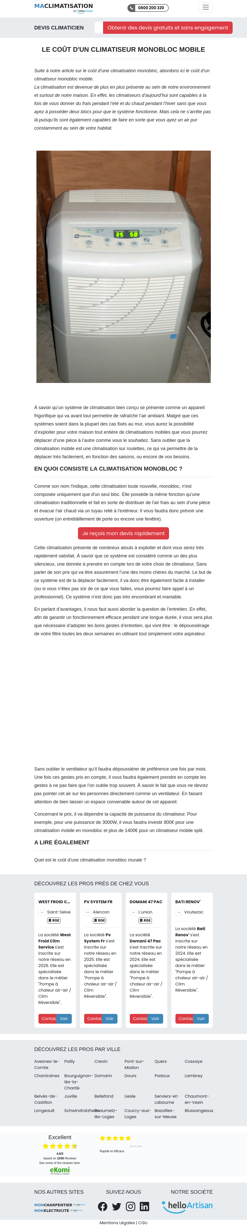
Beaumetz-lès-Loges (105, 1114)
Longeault (44, 1111)
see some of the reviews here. (60, 1163)
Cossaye (193, 1061)
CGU (142, 1223)
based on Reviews (59, 1156)
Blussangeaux (199, 1111)
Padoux (162, 1076)
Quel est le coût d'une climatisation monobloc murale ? (90, 860)
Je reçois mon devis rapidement (123, 533)
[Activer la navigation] (206, 7)
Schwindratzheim (82, 1111)
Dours (130, 1076)
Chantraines (47, 1076)
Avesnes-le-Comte (47, 1064)
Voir (64, 1019)
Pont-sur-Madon (134, 1064)
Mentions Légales (117, 1223)
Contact (50, 1019)
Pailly (69, 1061)
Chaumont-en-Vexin (197, 1099)
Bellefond (103, 1096)
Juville (70, 1096)
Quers (161, 1061)
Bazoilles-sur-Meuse (166, 1114)
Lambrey (194, 1076)
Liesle (129, 1096)
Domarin (103, 1076)
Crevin (100, 1061)
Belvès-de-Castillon (45, 1099)
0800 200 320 (151, 8)
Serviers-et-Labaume (167, 1099)
